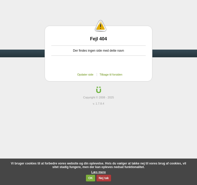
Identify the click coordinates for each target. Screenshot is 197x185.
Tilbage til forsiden (111, 74)
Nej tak (104, 178)
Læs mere (98, 172)
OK (90, 178)
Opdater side (85, 74)
